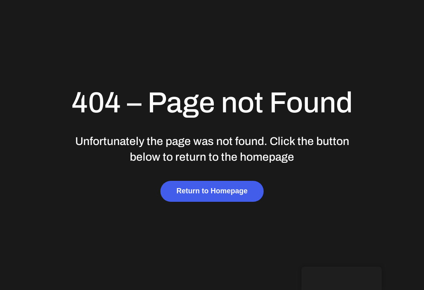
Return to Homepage (212, 191)
